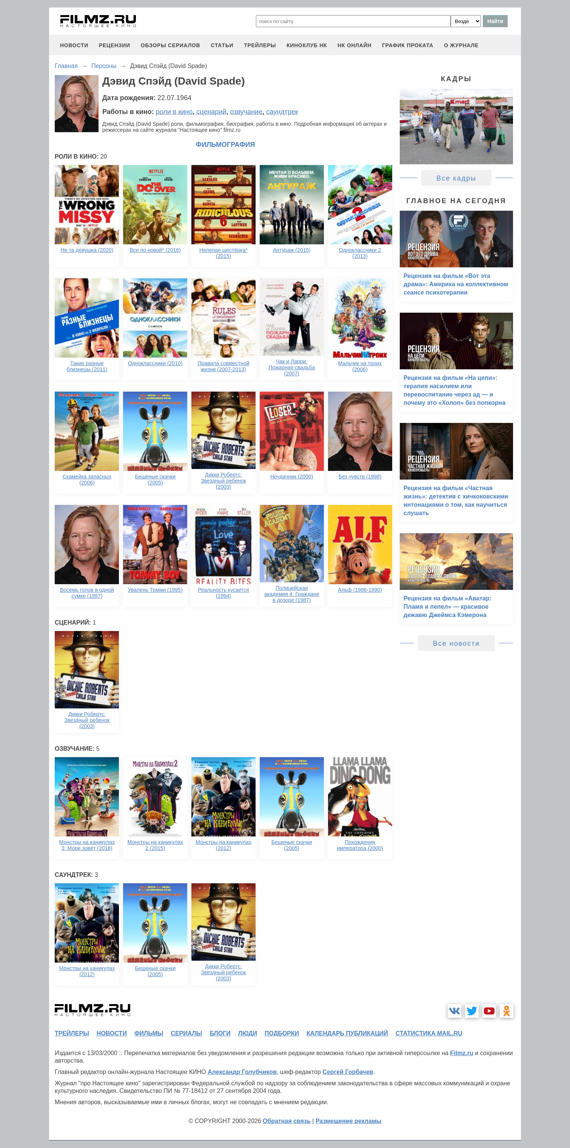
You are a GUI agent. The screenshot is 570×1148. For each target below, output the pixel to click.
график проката (407, 45)
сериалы (186, 1033)
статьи (222, 45)
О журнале (461, 45)
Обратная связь (287, 1121)
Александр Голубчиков (242, 1072)
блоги (220, 1033)
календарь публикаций (347, 1033)
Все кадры (456, 178)
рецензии (114, 45)
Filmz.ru (461, 1053)
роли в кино (174, 112)
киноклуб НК (307, 45)
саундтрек (282, 112)
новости (74, 45)
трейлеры (260, 45)
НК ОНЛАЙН (354, 45)
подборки (282, 1033)
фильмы (148, 1033)
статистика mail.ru (429, 1033)
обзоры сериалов (170, 45)
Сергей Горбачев (347, 1072)
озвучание (246, 112)
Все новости (456, 643)
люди (247, 1033)
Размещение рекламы (349, 1121)
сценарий (211, 112)
